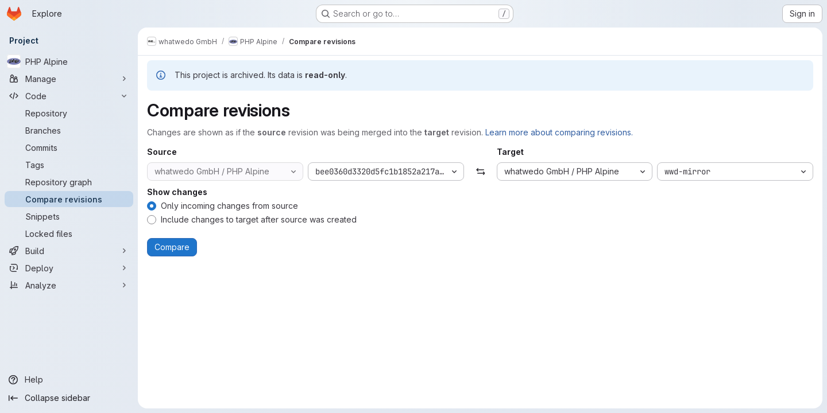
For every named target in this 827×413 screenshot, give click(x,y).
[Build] (69, 251)
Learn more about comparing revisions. (559, 132)
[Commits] (69, 147)
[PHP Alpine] (69, 61)
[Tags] (69, 165)
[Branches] (69, 130)
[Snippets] (69, 216)
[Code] (69, 96)
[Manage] (69, 79)
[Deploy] (69, 268)
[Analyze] (69, 285)
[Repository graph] (69, 182)
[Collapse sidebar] (69, 398)
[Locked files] (69, 233)
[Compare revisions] (69, 199)
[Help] (69, 380)
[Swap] (480, 171)
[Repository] (69, 113)
